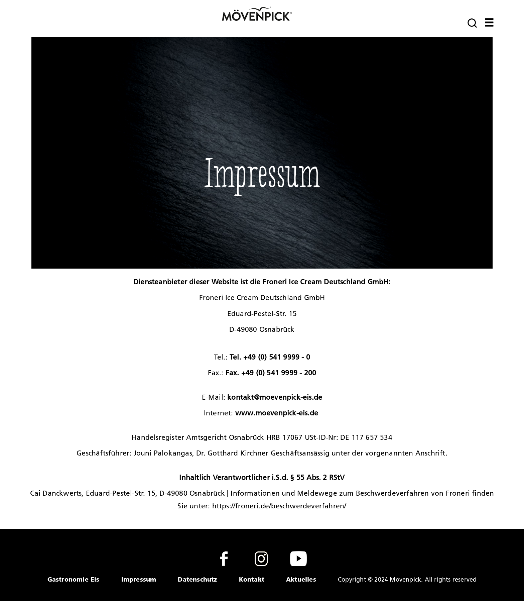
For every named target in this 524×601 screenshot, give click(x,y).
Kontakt (251, 579)
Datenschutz (197, 579)
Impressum (138, 579)
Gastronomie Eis (73, 579)
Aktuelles (301, 579)
